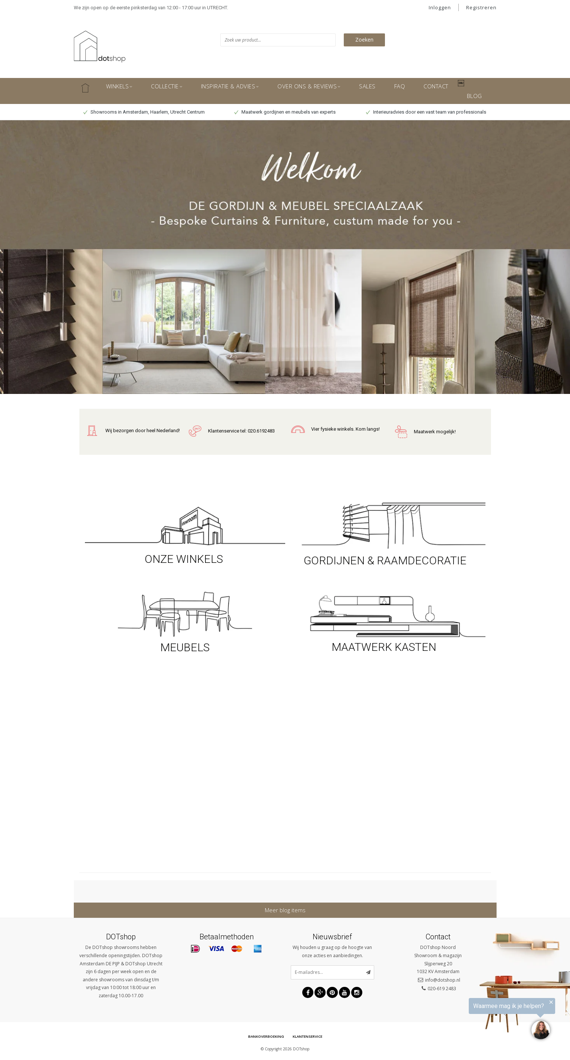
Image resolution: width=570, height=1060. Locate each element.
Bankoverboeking (263, 1037)
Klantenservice (309, 1037)
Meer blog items (285, 910)
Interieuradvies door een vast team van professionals (426, 112)
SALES (367, 86)
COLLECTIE (166, 86)
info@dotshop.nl (442, 979)
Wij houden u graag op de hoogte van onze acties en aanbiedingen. (332, 951)
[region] (478, 1021)
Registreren (481, 7)
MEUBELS (185, 647)
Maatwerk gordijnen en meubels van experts (285, 112)
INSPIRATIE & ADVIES (230, 86)
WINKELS (119, 86)
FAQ (399, 86)
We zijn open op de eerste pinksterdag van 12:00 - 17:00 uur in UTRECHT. (151, 7)
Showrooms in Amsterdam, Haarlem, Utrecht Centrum (144, 112)
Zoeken (364, 39)
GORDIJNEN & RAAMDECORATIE (385, 560)
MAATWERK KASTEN (385, 646)
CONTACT (436, 86)
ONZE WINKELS (185, 558)
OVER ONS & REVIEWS (308, 86)
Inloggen (440, 7)
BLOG (474, 96)
